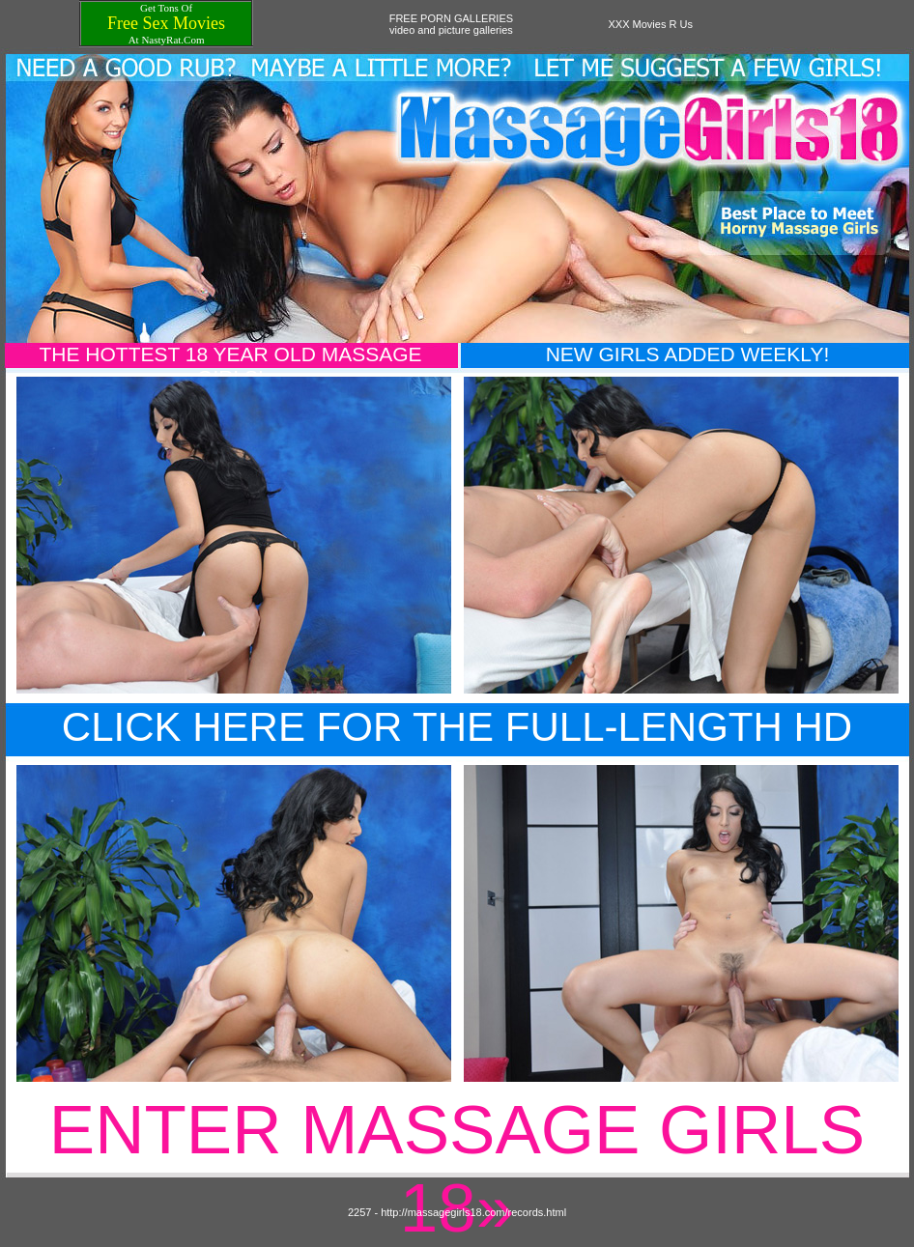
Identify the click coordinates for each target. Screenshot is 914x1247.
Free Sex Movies (166, 23)
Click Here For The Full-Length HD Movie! (457, 750)
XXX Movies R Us (651, 24)
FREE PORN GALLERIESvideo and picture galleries (451, 24)
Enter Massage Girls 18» (457, 1168)
